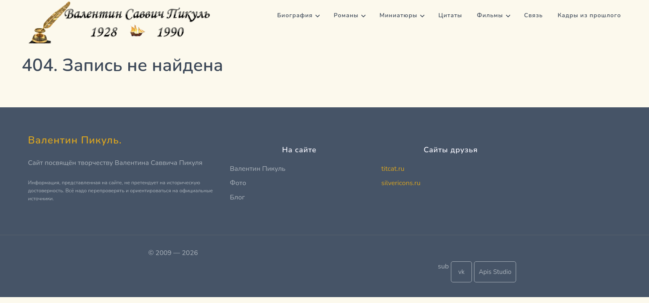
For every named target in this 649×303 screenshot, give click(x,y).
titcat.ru (393, 168)
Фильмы (490, 15)
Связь (533, 15)
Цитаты (450, 15)
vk (461, 272)
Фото (238, 183)
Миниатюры (398, 15)
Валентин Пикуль (258, 168)
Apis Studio (495, 272)
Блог (237, 197)
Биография (295, 15)
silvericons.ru (401, 183)
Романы (346, 15)
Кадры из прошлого (589, 15)
